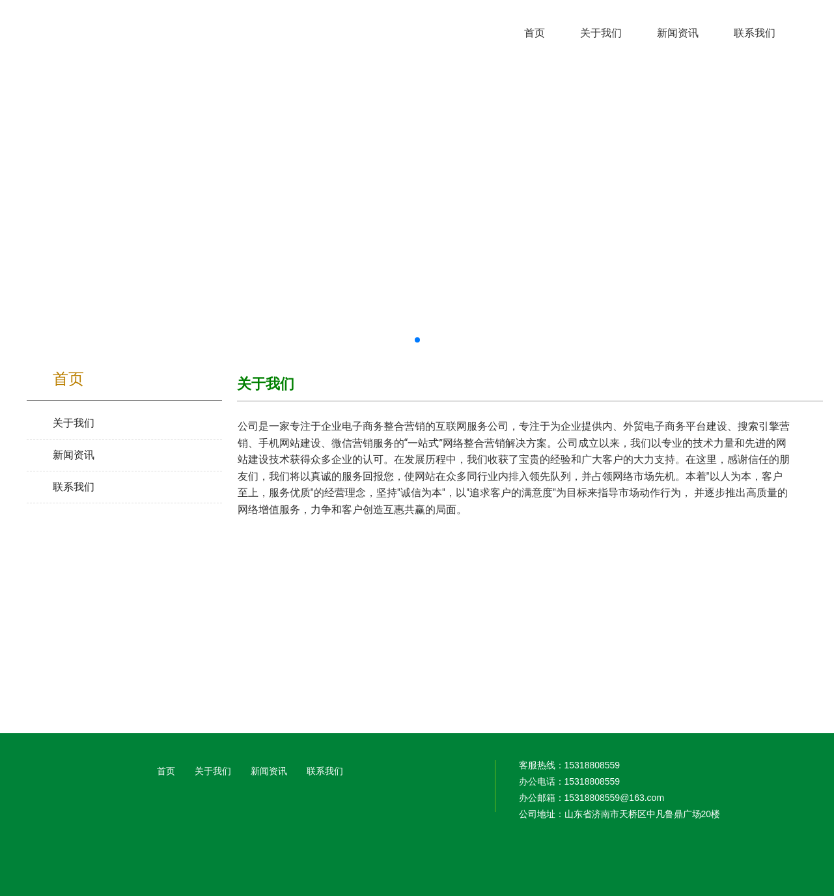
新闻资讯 (269, 771)
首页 (166, 771)
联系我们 (325, 771)
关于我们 (213, 771)
